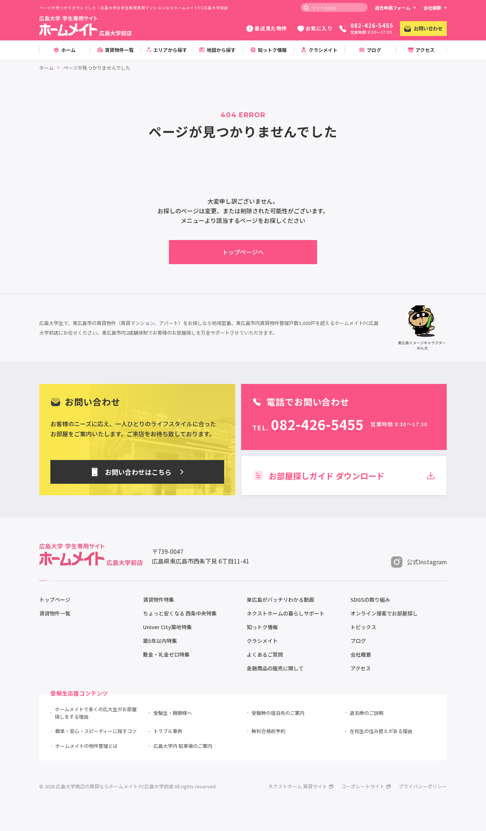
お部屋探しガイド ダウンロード (344, 476)
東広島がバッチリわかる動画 (280, 599)
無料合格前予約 (268, 731)
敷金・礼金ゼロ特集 (166, 654)
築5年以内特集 (160, 640)
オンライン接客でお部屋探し (384, 613)
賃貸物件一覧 (54, 613)
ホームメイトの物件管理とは (86, 745)
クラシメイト (262, 640)
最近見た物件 (266, 28)
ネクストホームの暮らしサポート (285, 613)
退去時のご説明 (366, 712)
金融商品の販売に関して (275, 668)
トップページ (54, 599)
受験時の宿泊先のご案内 (278, 712)
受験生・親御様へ (172, 712)
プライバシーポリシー (423, 786)
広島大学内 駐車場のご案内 (182, 745)
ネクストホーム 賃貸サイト (301, 786)
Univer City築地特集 (167, 627)
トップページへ (243, 251)
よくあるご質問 (265, 654)
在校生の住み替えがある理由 (381, 731)
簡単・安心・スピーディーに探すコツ (96, 731)
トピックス (363, 627)
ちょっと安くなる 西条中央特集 (180, 613)
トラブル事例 (167, 731)
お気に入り (315, 28)
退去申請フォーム (395, 7)
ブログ (358, 640)
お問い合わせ (423, 28)
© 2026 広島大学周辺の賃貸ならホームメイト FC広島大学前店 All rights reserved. (128, 786)
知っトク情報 (262, 627)
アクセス (360, 668)
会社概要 (435, 7)
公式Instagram (419, 562)
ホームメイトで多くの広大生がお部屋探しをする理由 (96, 713)
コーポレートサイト (366, 786)
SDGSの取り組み (370, 599)
